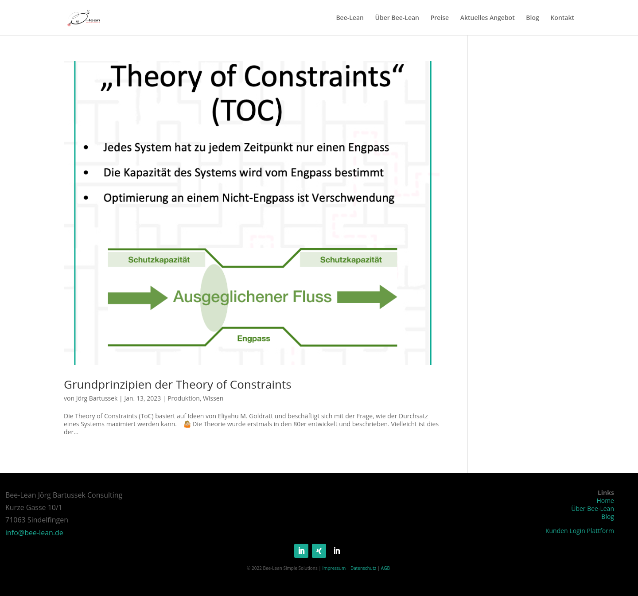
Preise (440, 18)
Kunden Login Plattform (579, 530)
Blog (532, 18)
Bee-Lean (350, 18)
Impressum (334, 568)
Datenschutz (363, 568)
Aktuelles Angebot (487, 18)
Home (605, 500)
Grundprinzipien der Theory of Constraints (178, 384)
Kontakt (562, 18)
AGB (385, 568)
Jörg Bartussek (97, 398)
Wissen (213, 398)
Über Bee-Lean (397, 18)
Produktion (183, 398)
